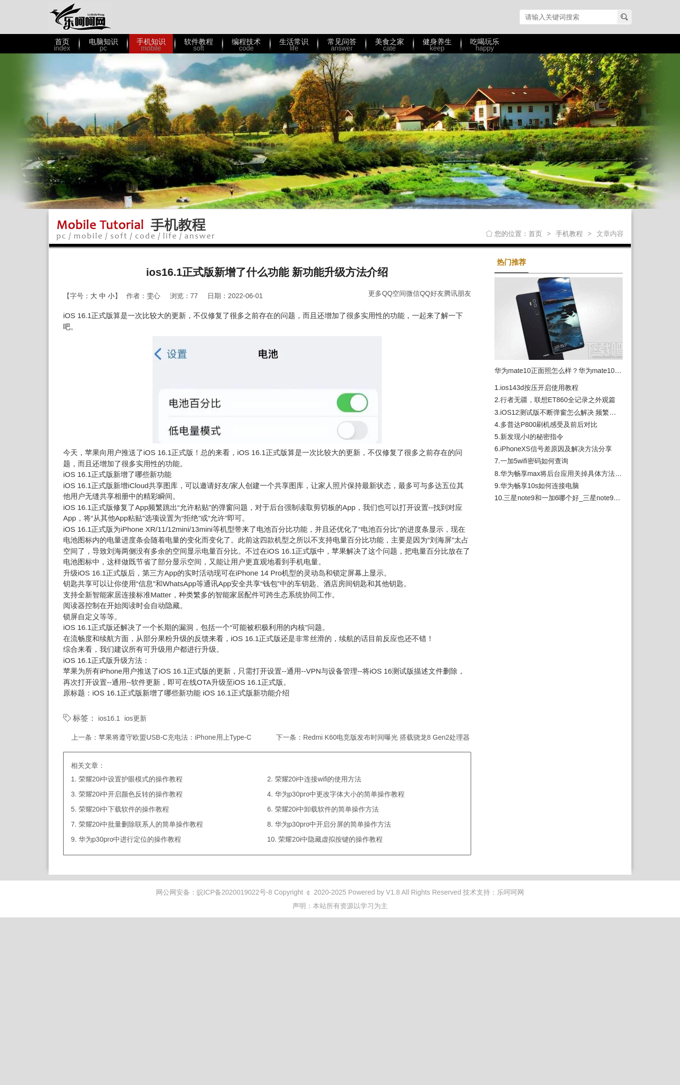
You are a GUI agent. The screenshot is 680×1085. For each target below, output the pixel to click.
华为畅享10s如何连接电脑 (539, 486)
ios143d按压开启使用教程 (539, 387)
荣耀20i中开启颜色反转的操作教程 (131, 794)
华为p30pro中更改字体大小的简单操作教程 (340, 794)
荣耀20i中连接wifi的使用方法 (318, 779)
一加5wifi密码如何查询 (534, 461)
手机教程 (569, 233)
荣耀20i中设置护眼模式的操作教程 (131, 779)
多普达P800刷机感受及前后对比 (549, 424)
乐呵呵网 (80, 17)
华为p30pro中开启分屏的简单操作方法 (333, 824)
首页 (535, 233)
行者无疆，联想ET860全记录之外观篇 (557, 400)
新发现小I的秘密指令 (531, 437)
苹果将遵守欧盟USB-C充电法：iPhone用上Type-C (175, 737)
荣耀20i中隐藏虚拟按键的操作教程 (330, 839)
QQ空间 (394, 293)
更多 (375, 293)
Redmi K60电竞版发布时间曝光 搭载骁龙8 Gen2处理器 (386, 737)
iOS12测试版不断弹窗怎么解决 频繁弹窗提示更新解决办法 (589, 412)
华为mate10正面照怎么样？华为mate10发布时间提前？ (578, 370)
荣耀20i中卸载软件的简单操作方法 (327, 809)
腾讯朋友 (457, 293)
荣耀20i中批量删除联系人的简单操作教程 (141, 824)
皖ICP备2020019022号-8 (234, 892)
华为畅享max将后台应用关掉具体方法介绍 (564, 473)
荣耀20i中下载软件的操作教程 (124, 809)
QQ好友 (432, 293)
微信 (413, 293)
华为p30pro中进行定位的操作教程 (130, 839)
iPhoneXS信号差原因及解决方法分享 (556, 449)
